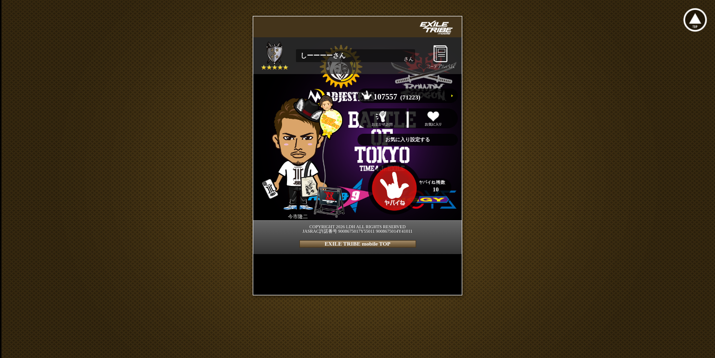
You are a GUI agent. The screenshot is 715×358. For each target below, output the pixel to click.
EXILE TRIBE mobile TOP (358, 244)
